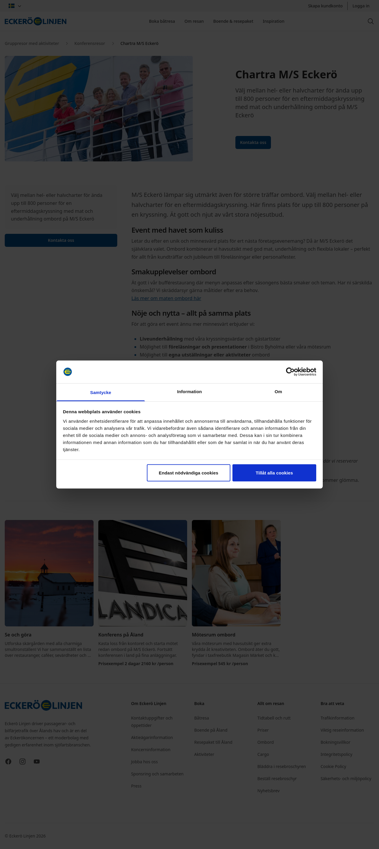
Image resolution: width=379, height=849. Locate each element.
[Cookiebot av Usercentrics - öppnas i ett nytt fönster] (290, 371)
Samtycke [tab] (100, 392)
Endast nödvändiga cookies (188, 472)
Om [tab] (278, 391)
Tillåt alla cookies (274, 472)
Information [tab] (189, 391)
